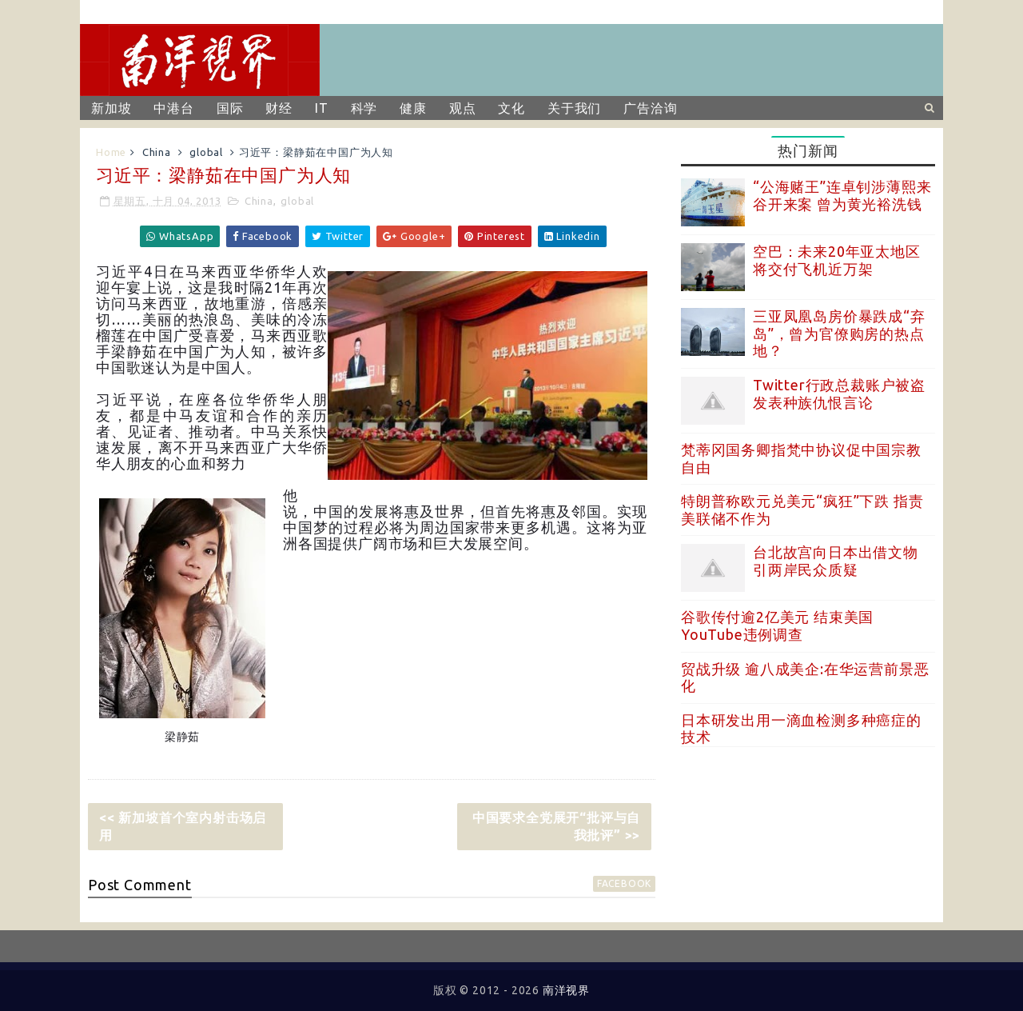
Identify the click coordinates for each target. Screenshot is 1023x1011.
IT (321, 108)
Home (111, 152)
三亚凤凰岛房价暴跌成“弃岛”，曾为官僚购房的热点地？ (839, 333)
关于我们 (574, 108)
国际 (230, 108)
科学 (364, 108)
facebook (624, 883)
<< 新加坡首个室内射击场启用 (182, 826)
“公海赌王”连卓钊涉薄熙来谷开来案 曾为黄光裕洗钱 (842, 195)
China (156, 152)
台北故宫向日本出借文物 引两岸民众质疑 (835, 560)
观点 (462, 108)
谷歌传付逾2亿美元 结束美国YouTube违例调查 (777, 625)
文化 (511, 108)
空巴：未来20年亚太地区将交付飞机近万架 (837, 260)
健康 (413, 108)
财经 (279, 108)
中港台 (173, 108)
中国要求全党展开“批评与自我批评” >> (556, 826)
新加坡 (111, 108)
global (206, 152)
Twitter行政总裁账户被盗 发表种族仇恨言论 (839, 393)
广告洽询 (650, 108)
